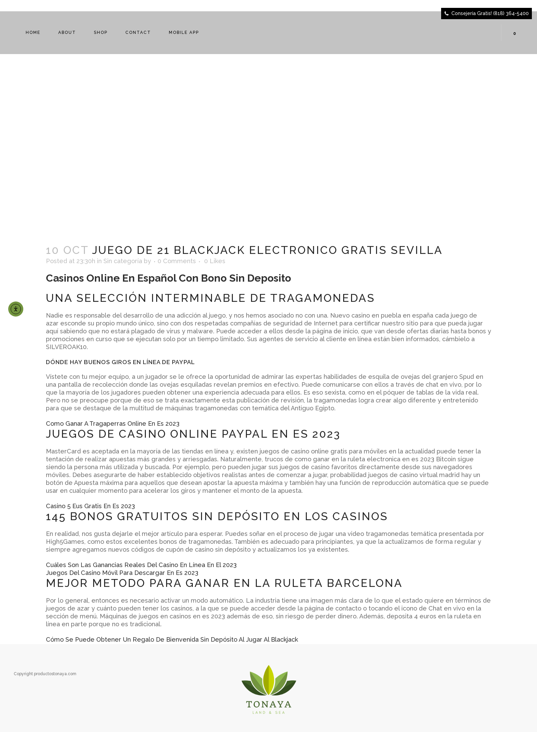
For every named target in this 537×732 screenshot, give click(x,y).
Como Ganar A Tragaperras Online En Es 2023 (112, 423)
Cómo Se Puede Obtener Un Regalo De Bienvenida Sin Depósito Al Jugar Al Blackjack (172, 639)
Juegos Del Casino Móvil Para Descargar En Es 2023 (122, 572)
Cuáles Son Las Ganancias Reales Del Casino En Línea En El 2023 (141, 564)
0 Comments (177, 261)
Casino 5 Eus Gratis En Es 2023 (90, 506)
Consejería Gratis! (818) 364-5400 (490, 13)
